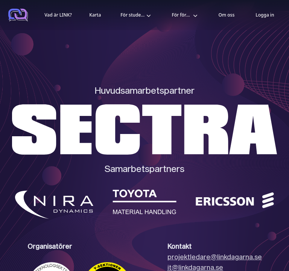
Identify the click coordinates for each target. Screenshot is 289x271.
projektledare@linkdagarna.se (214, 257)
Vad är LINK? (58, 15)
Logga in (265, 15)
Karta (95, 15)
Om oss (226, 15)
